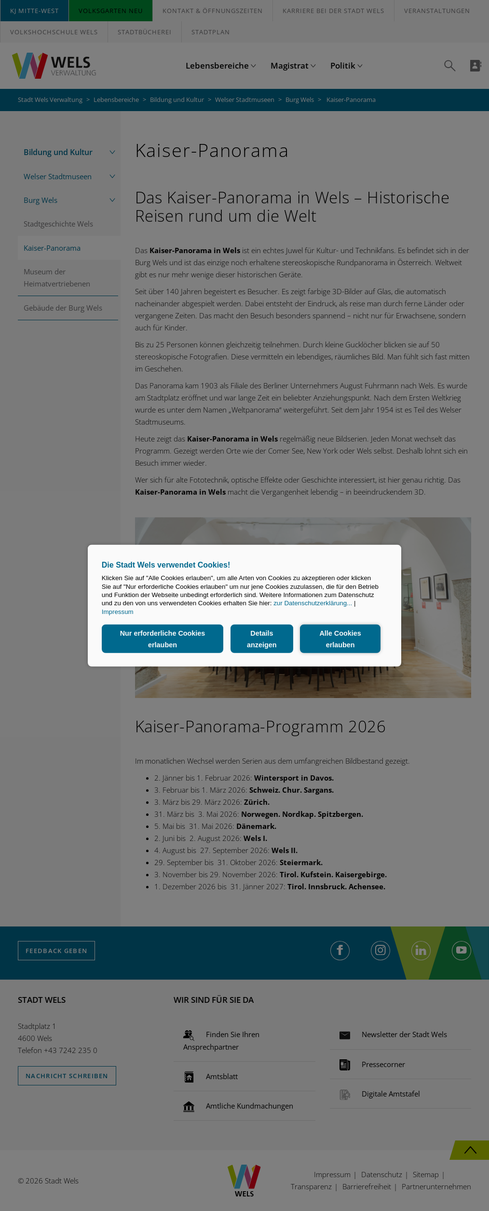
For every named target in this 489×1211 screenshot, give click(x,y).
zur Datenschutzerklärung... (312, 603)
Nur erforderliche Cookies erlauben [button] (162, 638)
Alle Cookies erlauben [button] (340, 638)
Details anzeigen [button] (262, 638)
